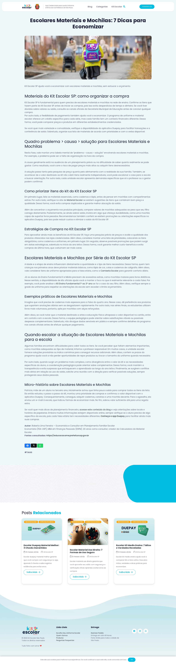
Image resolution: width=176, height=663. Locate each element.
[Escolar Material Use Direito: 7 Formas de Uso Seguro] (88, 519)
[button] (124, 6)
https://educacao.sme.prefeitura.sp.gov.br (67, 435)
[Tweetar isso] (34, 446)
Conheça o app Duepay (113, 416)
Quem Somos (62, 635)
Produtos (59, 638)
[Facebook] (134, 631)
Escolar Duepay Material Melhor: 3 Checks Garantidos (41, 546)
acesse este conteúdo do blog (95, 409)
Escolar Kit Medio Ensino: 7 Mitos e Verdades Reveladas (133, 546)
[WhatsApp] (145, 631)
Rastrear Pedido (97, 633)
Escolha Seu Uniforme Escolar (68, 633)
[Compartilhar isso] (28, 446)
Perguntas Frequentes (65, 640)
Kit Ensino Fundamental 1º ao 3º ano (74, 283)
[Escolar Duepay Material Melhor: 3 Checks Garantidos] (42, 519)
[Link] (31, 7)
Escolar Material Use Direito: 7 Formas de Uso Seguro (86, 551)
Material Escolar (75, 200)
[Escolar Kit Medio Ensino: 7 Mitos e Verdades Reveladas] (134, 519)
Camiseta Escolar (109, 270)
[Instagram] (140, 631)
